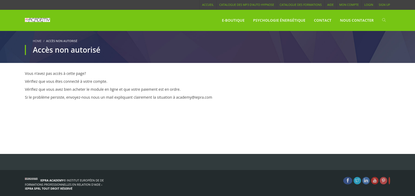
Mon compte (349, 5)
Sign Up (384, 5)
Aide (330, 5)
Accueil (208, 5)
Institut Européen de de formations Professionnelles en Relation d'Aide (64, 182)
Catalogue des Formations (301, 5)
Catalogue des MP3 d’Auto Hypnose (246, 5)
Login (368, 5)
